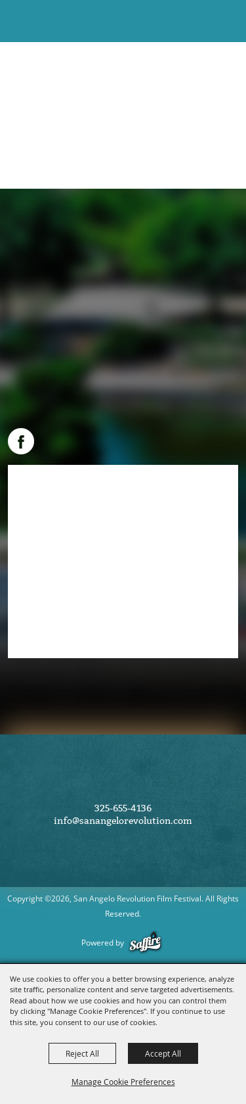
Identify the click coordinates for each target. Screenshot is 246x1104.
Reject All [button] (82, 1053)
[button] (199, 22)
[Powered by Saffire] (147, 943)
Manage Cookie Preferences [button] (123, 1081)
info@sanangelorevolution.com (123, 821)
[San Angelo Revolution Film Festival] (31, 25)
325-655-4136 (123, 808)
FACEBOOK (21, 441)
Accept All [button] (163, 1053)
